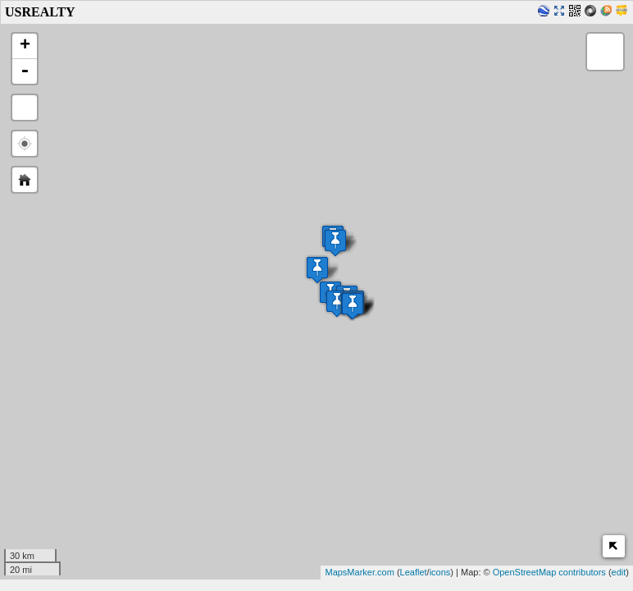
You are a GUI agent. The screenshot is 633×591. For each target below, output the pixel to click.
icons (440, 572)
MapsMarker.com (359, 572)
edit (619, 572)
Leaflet (413, 572)
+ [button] (25, 46)
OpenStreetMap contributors (549, 572)
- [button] (24, 71)
